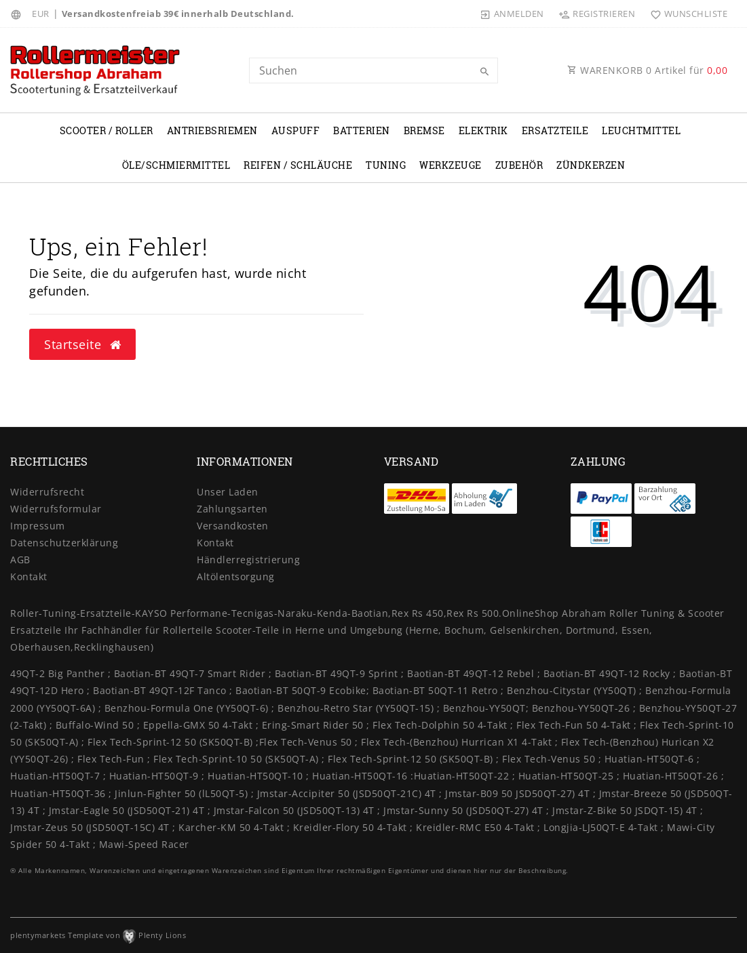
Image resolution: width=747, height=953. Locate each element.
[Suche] (484, 71)
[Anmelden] (512, 13)
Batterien (361, 130)
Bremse (424, 130)
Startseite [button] (82, 344)
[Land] (18, 13)
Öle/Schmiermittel (176, 165)
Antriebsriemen (212, 130)
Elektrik (483, 130)
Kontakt (28, 576)
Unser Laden (227, 491)
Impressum (37, 525)
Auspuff (295, 130)
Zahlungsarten (232, 508)
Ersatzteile (555, 130)
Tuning (386, 165)
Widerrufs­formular (56, 508)
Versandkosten (233, 525)
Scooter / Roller (106, 130)
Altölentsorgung (236, 576)
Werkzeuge (450, 165)
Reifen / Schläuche (298, 165)
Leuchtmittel (641, 130)
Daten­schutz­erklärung (64, 542)
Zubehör (519, 165)
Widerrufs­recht (47, 491)
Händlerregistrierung (248, 559)
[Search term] (373, 70)
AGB (20, 559)
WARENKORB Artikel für (647, 70)
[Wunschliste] (685, 13)
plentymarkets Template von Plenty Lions (98, 935)
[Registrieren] (597, 13)
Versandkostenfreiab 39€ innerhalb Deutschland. (178, 13)
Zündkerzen (590, 165)
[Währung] (40, 13)
